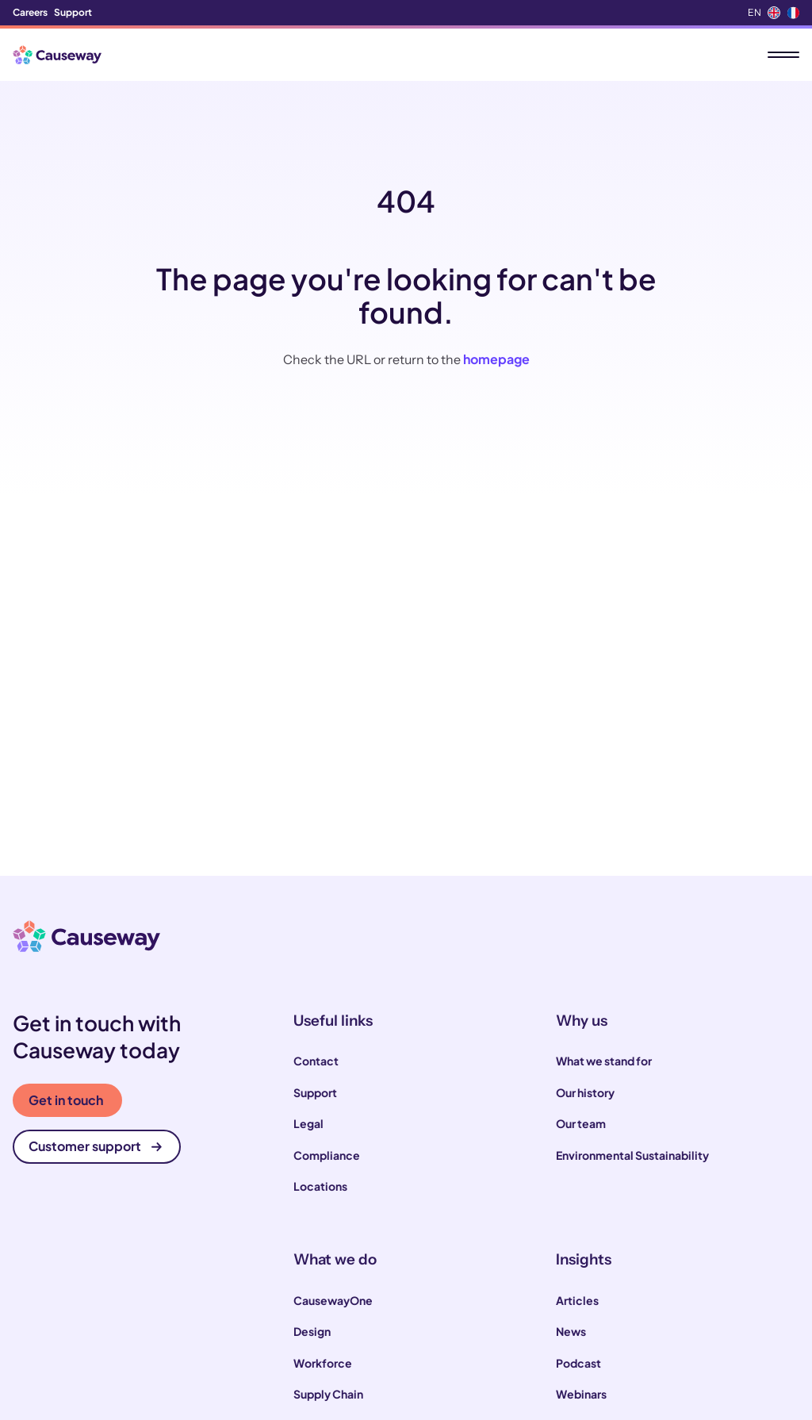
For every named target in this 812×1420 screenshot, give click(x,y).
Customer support (95, 1146)
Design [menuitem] (312, 1331)
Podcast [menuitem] (578, 1363)
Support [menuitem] (73, 12)
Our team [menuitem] (581, 1123)
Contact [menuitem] (316, 1060)
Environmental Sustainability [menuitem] (632, 1155)
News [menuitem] (571, 1331)
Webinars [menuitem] (581, 1394)
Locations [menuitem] (320, 1186)
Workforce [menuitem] (322, 1363)
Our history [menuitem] (585, 1092)
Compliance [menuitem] (326, 1155)
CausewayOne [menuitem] (333, 1300)
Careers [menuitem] (30, 12)
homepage (496, 359)
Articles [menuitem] (577, 1300)
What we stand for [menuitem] (604, 1060)
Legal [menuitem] (308, 1123)
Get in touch (66, 1100)
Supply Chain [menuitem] (328, 1394)
